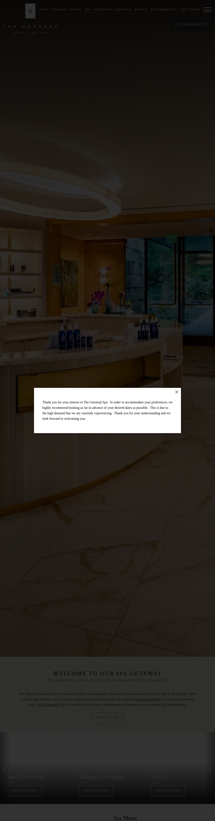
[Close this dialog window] (177, 392)
